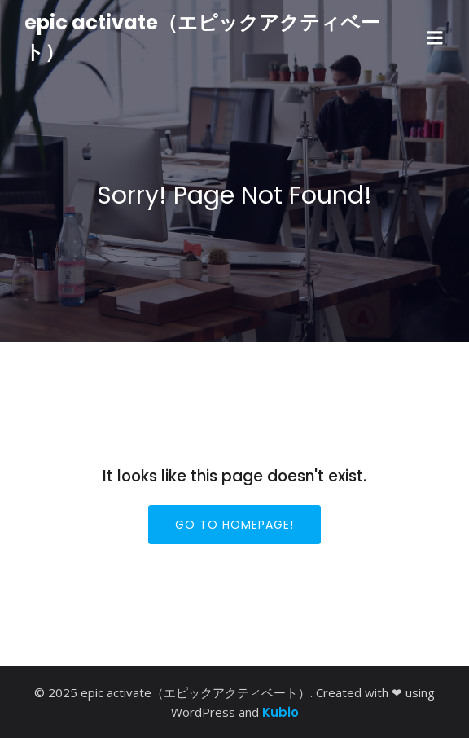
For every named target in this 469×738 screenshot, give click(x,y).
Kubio (280, 712)
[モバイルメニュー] (435, 38)
